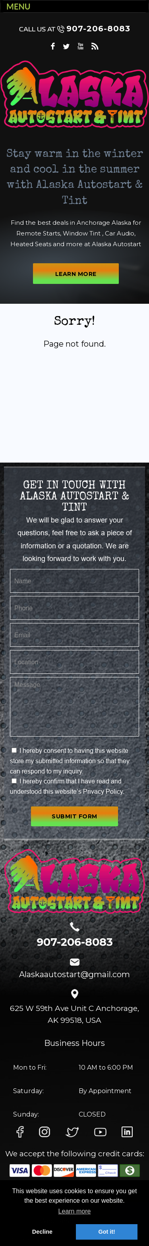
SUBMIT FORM (74, 816)
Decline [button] (42, 1232)
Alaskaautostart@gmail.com (74, 974)
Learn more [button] (74, 1211)
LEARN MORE (76, 274)
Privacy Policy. (103, 791)
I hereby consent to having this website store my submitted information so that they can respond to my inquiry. (70, 760)
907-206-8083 (74, 28)
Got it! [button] (106, 1232)
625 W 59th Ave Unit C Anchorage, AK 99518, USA (74, 1014)
